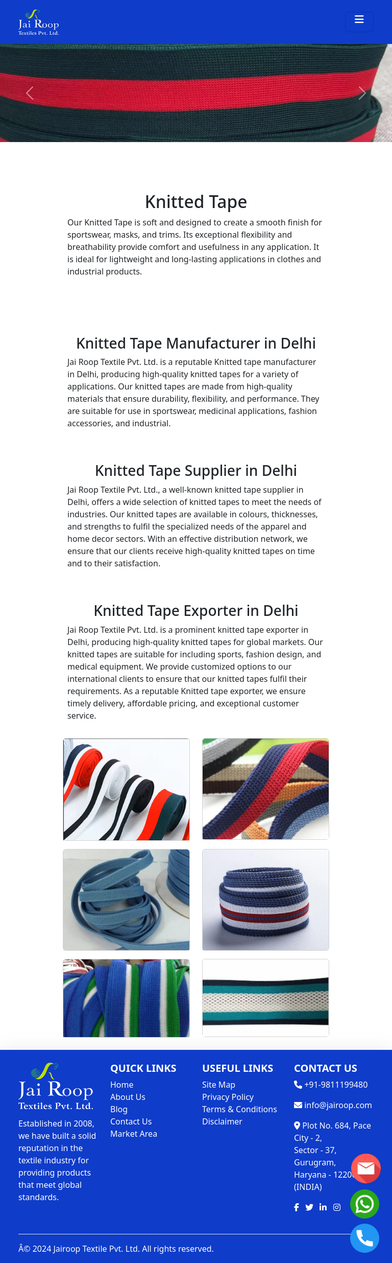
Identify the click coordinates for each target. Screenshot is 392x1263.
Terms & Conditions (239, 1109)
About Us (127, 1097)
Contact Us (131, 1121)
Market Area (133, 1133)
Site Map (218, 1084)
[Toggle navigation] (359, 22)
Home (122, 1084)
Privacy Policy (228, 1097)
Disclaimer (222, 1121)
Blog (119, 1109)
